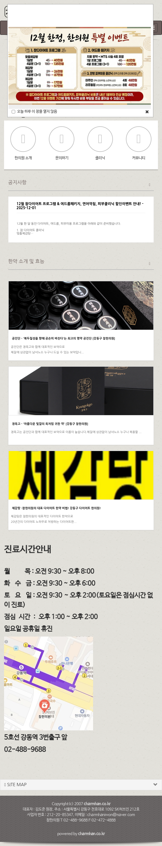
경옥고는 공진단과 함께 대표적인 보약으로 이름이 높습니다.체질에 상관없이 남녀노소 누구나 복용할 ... (76, 432)
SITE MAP (15, 784)
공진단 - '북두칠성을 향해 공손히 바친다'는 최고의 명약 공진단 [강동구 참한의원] (63, 338)
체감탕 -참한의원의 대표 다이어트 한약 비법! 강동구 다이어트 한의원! (56, 508)
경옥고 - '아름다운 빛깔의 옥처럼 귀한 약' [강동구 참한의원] (50, 423)
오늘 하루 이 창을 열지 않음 (34, 111)
